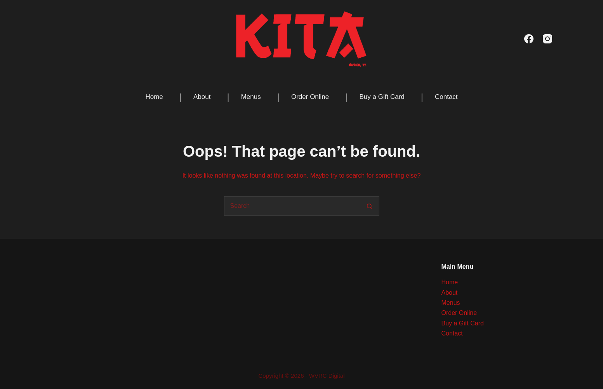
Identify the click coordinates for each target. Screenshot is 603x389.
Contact (446, 96)
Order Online (310, 96)
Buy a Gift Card (382, 96)
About (201, 96)
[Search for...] (292, 206)
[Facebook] (528, 38)
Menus (251, 96)
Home (154, 96)
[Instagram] (547, 38)
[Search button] (369, 206)
